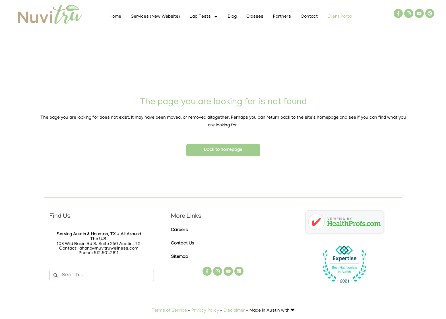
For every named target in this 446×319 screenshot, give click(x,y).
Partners (282, 16)
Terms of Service (169, 310)
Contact (309, 16)
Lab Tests (204, 17)
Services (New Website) (155, 16)
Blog (232, 16)
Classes (254, 16)
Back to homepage (223, 150)
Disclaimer (234, 310)
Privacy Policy (205, 310)
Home (115, 16)
